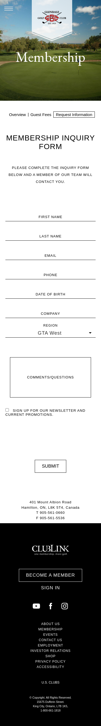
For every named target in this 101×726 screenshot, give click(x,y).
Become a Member (50, 575)
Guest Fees (40, 114)
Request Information (74, 114)
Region (50, 325)
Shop (50, 656)
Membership (50, 629)
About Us (50, 624)
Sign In (50, 587)
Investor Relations (50, 651)
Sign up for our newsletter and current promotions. (45, 412)
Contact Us (50, 640)
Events (50, 635)
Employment (50, 645)
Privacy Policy (50, 661)
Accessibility (50, 667)
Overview (17, 114)
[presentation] (51, 437)
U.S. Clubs (50, 682)
